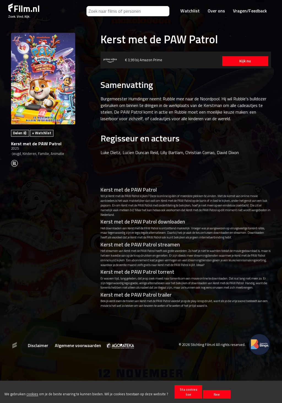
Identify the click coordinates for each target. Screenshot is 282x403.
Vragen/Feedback (250, 10)
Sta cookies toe (188, 391)
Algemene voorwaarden (78, 345)
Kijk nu (245, 61)
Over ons (216, 10)
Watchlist (190, 10)
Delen (20, 133)
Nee (217, 394)
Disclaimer (38, 345)
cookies (32, 394)
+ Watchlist (41, 133)
